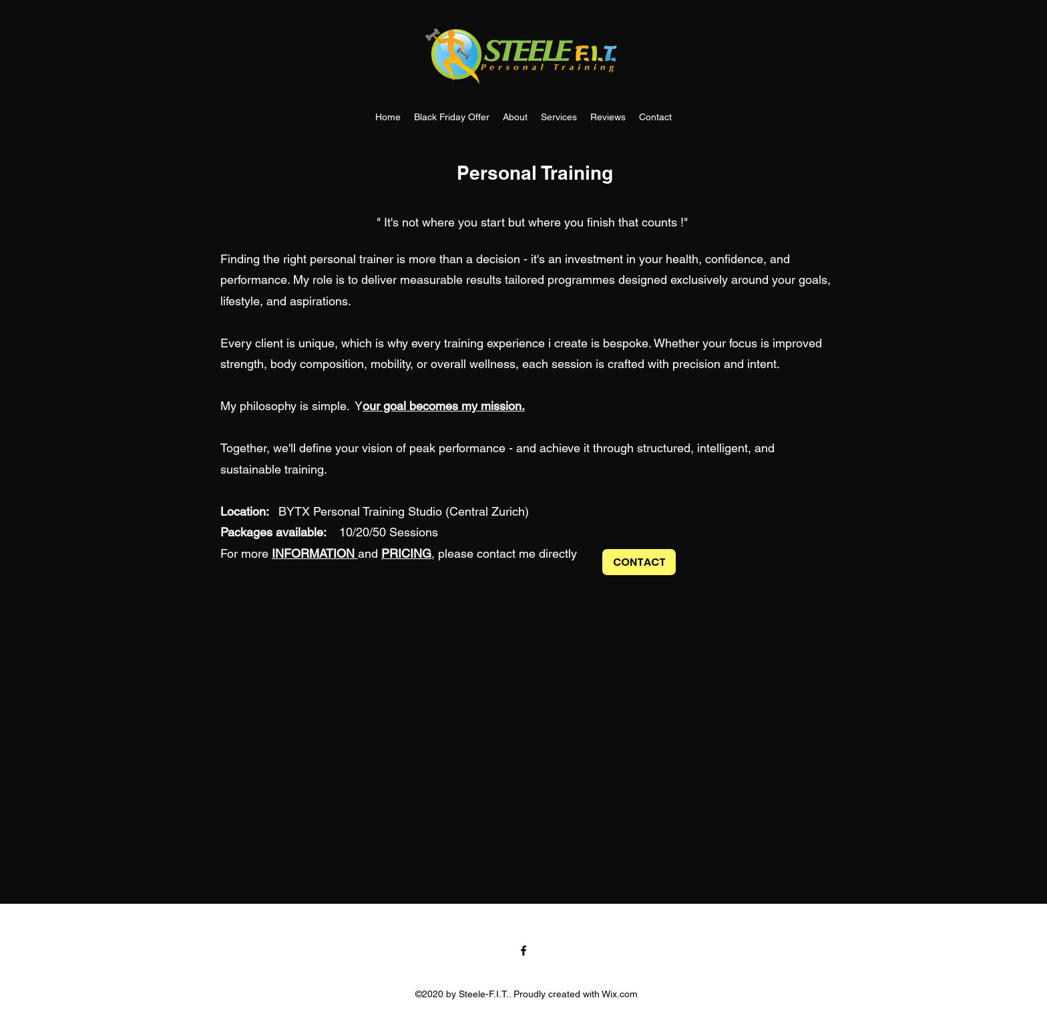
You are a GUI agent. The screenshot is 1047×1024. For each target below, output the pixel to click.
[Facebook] (523, 950)
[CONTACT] (639, 562)
